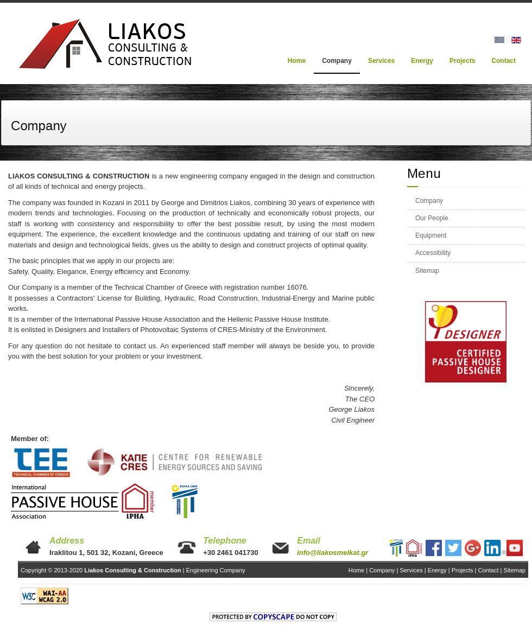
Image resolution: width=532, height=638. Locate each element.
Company (429, 201)
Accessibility (433, 253)
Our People (431, 218)
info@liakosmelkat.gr (332, 552)
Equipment (430, 235)
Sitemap (427, 271)
